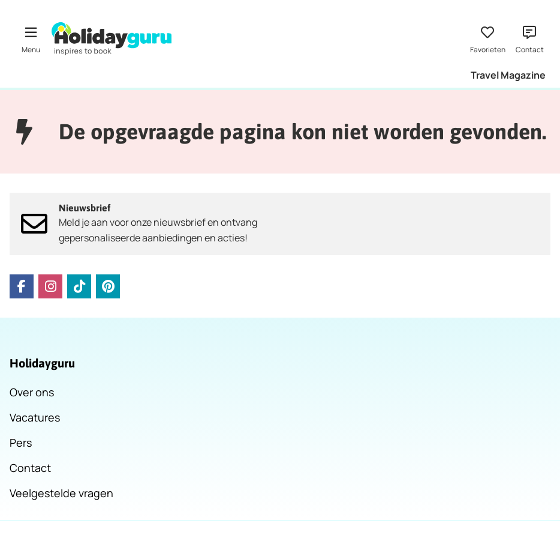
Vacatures (35, 417)
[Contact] (529, 38)
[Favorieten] (487, 38)
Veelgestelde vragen (61, 493)
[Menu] (31, 38)
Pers (21, 442)
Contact (30, 468)
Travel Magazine (508, 75)
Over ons (32, 392)
